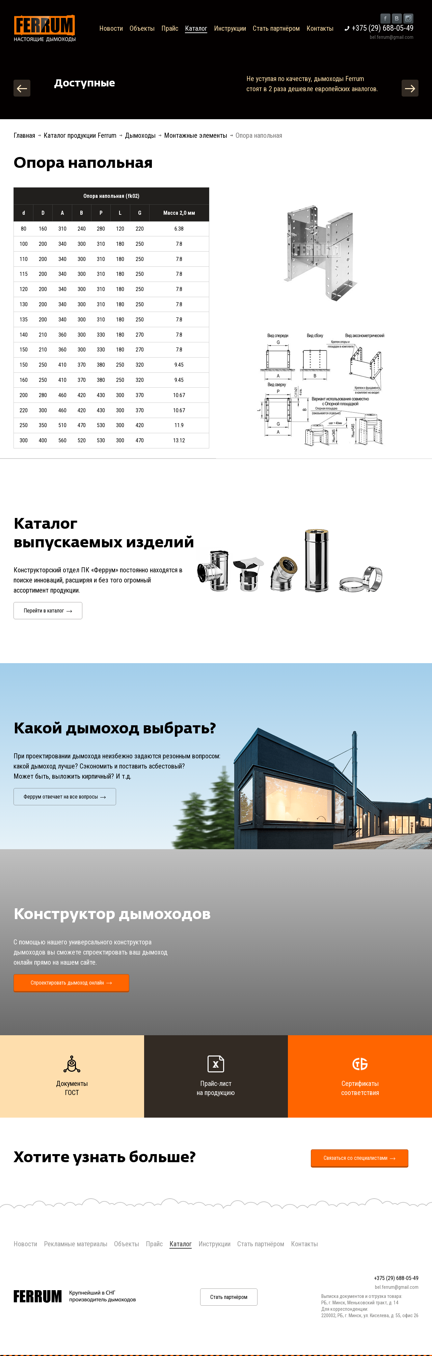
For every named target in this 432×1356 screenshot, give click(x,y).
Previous (22, 88)
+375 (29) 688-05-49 (382, 28)
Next (410, 88)
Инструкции (230, 28)
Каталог (196, 28)
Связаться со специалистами (360, 1158)
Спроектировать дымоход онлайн (71, 983)
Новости (111, 28)
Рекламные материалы (75, 1244)
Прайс (169, 28)
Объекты (142, 28)
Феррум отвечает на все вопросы (65, 796)
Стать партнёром (276, 28)
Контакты (319, 28)
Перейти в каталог (48, 610)
